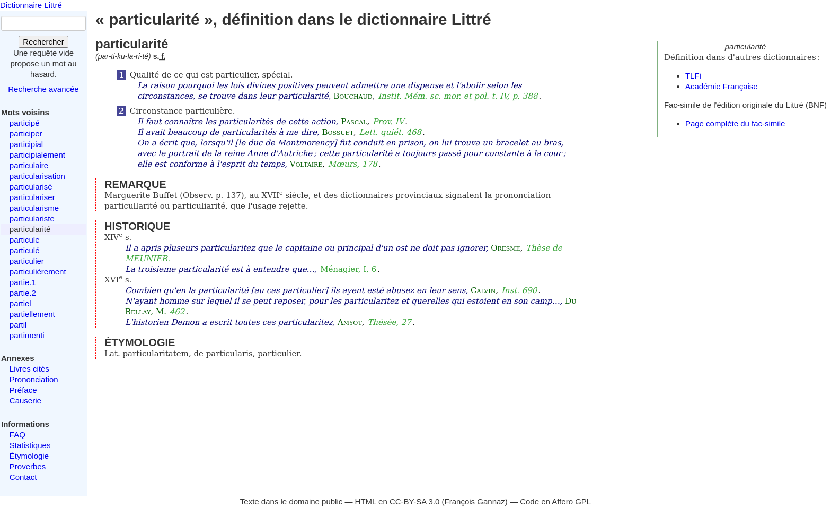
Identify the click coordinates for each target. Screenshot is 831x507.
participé (25, 122)
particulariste (32, 218)
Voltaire (306, 164)
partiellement (32, 314)
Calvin (483, 290)
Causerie (25, 400)
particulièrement (38, 271)
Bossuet (337, 132)
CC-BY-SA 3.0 (415, 501)
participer (26, 133)
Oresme (505, 248)
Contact (23, 477)
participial (26, 144)
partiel (20, 303)
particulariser (32, 197)
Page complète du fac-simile (735, 123)
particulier (27, 260)
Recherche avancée (43, 88)
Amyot (350, 322)
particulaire (29, 165)
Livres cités (29, 368)
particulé (25, 250)
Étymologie (29, 455)
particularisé (31, 186)
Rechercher (43, 41)
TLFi (693, 75)
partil (18, 324)
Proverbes (28, 466)
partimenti (27, 335)
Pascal (354, 121)
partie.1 (23, 282)
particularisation (37, 176)
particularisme (34, 207)
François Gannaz (475, 501)
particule (25, 239)
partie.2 (23, 292)
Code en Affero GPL (555, 501)
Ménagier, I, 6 (348, 269)
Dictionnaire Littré (31, 5)
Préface (23, 389)
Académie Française (721, 86)
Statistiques (30, 445)
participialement (37, 154)
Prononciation (34, 379)
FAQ (17, 434)
